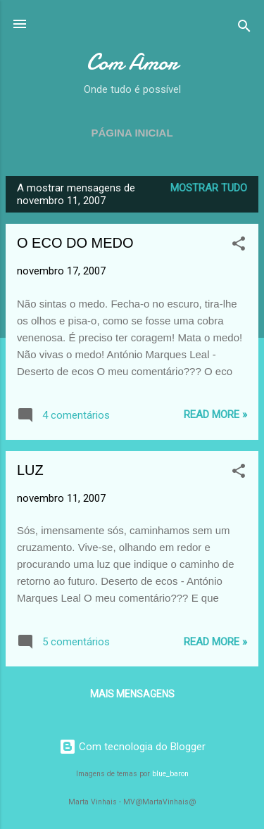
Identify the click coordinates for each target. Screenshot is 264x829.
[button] (238, 246)
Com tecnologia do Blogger (132, 746)
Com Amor (132, 62)
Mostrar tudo (208, 188)
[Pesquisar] (244, 28)
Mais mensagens (132, 694)
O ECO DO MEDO (75, 243)
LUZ (30, 470)
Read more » (215, 414)
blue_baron (170, 773)
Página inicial (131, 133)
